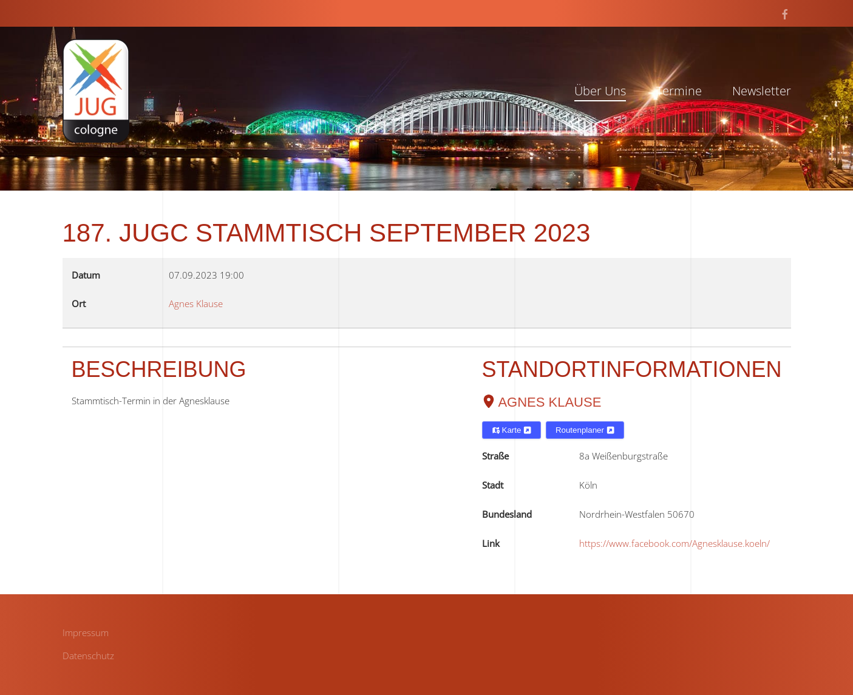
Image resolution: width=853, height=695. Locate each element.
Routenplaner (585, 430)
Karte (512, 430)
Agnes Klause (549, 402)
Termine (679, 91)
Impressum (86, 632)
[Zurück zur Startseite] (96, 91)
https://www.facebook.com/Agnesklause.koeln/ (674, 543)
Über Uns (600, 91)
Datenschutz (88, 655)
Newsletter (761, 91)
